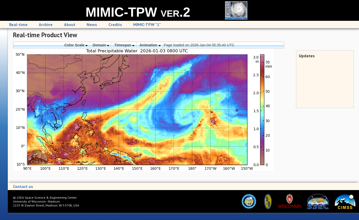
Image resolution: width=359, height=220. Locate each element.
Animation (150, 45)
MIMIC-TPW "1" (147, 24)
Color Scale (76, 45)
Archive (46, 24)
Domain (101, 45)
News (92, 24)
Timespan (124, 45)
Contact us (23, 186)
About (69, 24)
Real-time (18, 24)
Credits (115, 24)
